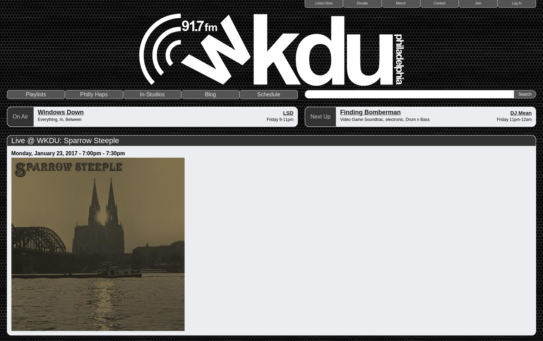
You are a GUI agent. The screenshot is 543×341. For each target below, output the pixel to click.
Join (478, 3)
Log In (517, 3)
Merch (401, 3)
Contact (439, 3)
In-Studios (152, 94)
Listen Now (323, 3)
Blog (210, 94)
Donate (362, 3)
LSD (288, 113)
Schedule (268, 94)
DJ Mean (521, 113)
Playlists (36, 94)
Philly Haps (94, 94)
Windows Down (61, 112)
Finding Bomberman (370, 112)
